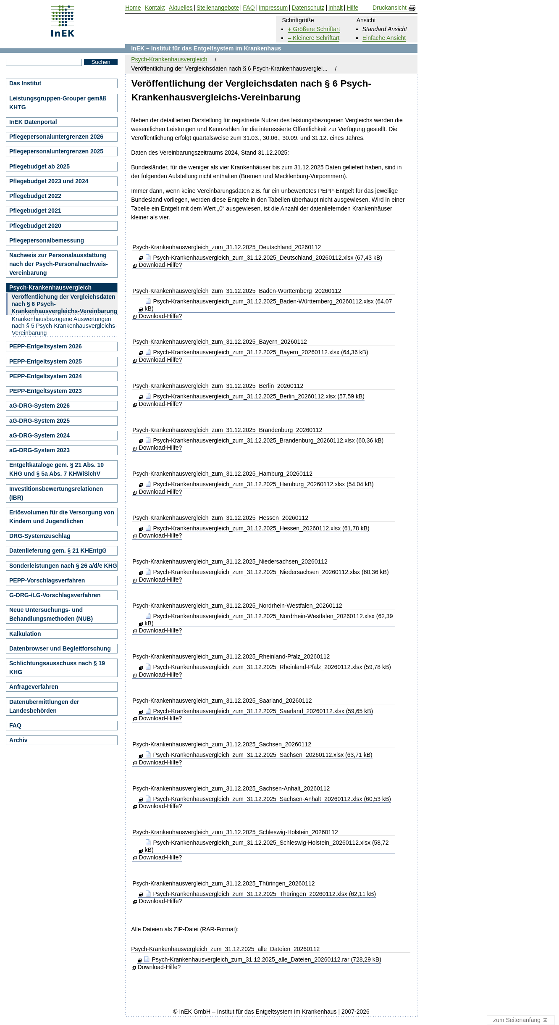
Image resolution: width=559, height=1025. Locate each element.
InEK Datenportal (33, 122)
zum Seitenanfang (521, 1020)
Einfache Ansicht (384, 37)
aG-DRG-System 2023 (39, 450)
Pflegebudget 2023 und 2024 (48, 181)
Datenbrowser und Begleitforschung (60, 648)
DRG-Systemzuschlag (39, 535)
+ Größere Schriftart (314, 29)
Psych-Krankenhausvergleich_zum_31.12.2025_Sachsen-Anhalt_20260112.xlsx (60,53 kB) (268, 799)
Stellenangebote (218, 8)
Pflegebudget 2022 (35, 195)
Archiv (18, 740)
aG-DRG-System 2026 (39, 405)
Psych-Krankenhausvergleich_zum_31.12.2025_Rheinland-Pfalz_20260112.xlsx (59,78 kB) (268, 667)
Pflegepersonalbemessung (46, 240)
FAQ (15, 725)
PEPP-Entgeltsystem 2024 (45, 376)
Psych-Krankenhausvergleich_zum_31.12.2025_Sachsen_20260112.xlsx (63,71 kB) (259, 754)
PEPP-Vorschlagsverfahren (47, 580)
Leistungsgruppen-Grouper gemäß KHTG (57, 103)
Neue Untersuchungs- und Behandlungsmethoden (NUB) (51, 614)
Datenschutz (308, 8)
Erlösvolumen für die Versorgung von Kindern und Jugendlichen (61, 516)
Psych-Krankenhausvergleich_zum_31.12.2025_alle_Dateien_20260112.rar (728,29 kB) (262, 959)
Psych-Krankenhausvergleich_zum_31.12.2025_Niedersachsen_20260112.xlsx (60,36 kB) (267, 572)
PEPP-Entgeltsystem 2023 (45, 390)
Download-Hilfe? (160, 264)
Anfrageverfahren (33, 686)
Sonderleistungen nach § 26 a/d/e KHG (63, 565)
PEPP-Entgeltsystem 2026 (45, 346)
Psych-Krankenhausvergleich (169, 59)
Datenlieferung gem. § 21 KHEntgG (58, 550)
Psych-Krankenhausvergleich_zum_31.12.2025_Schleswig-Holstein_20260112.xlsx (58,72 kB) (267, 846)
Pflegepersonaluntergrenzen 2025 (56, 151)
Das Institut (25, 83)
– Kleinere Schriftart (313, 37)
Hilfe (352, 8)
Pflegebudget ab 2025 (39, 166)
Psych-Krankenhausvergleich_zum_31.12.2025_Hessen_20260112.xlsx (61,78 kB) (257, 528)
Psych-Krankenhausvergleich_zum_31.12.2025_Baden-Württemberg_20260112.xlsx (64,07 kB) (268, 305)
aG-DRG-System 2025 (39, 420)
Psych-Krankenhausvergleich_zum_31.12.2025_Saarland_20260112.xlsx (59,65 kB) (259, 711)
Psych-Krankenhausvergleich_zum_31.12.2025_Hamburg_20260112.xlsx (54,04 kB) (259, 484)
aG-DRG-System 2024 (39, 435)
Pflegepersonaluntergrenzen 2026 (56, 136)
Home (133, 8)
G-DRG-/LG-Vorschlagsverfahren (55, 595)
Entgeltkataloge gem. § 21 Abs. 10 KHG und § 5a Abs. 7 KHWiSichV (56, 469)
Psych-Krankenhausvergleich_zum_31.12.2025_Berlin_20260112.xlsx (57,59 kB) (255, 396)
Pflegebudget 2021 (35, 210)
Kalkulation (25, 633)
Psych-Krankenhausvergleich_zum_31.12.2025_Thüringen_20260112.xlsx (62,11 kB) (260, 894)
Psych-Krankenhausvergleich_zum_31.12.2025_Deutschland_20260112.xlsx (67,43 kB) (263, 257)
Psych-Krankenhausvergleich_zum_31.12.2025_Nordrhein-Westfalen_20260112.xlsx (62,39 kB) (269, 620)
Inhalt (335, 8)
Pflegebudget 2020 (35, 225)
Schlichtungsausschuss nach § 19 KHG (57, 667)
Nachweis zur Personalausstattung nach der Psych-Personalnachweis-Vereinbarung (58, 264)
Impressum (273, 8)
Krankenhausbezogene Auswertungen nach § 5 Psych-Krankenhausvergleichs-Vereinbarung (64, 326)
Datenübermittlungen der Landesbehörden (44, 706)
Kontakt (155, 8)
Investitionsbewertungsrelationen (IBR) (56, 493)
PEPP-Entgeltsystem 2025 (45, 361)
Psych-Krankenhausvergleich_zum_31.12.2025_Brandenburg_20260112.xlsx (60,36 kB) (264, 440)
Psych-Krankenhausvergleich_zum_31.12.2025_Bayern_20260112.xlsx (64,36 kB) (256, 352)
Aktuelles (181, 8)
